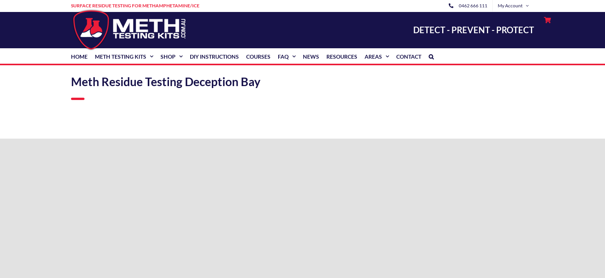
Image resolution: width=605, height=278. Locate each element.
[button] (431, 56)
